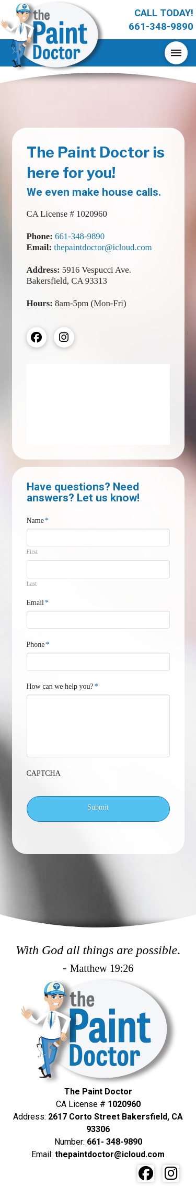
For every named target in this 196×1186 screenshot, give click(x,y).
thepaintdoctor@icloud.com (103, 247)
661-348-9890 (80, 236)
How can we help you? (63, 686)
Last (32, 584)
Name (38, 520)
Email (38, 603)
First (32, 552)
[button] (176, 52)
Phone (38, 644)
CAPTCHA (44, 773)
